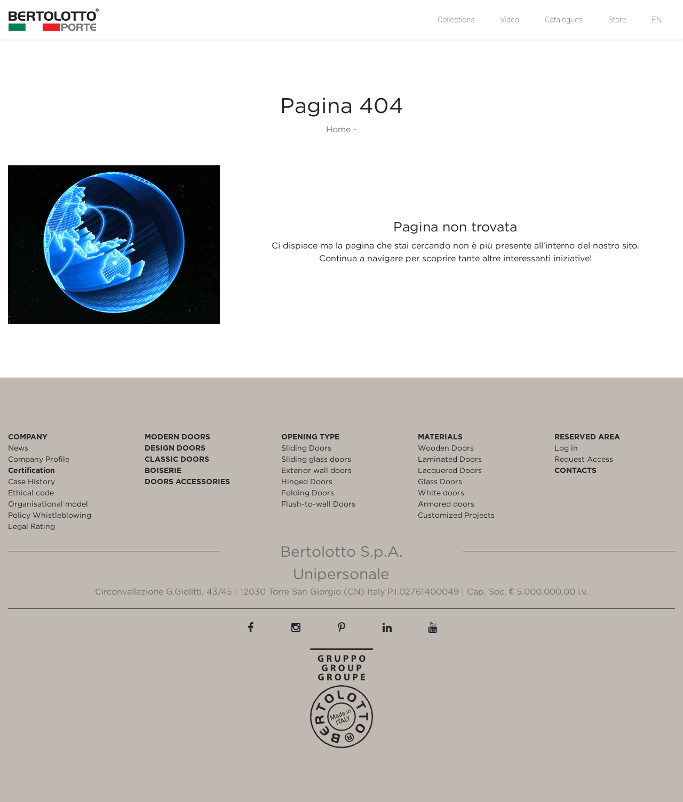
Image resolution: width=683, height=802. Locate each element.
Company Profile (38, 459)
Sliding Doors (306, 448)
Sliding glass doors (316, 459)
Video (510, 19)
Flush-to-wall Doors (318, 504)
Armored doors (446, 504)
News (18, 448)
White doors (441, 492)
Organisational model (48, 504)
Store (617, 19)
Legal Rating (31, 526)
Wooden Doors (446, 448)
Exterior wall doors (316, 470)
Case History (31, 481)
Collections (456, 19)
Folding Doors (307, 492)
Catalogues (564, 19)
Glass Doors (440, 481)
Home (338, 129)
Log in (566, 448)
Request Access (583, 459)
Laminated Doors (450, 459)
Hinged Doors (306, 481)
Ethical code (31, 492)
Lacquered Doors (450, 470)
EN (657, 19)
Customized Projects (456, 515)
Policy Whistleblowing (49, 515)
